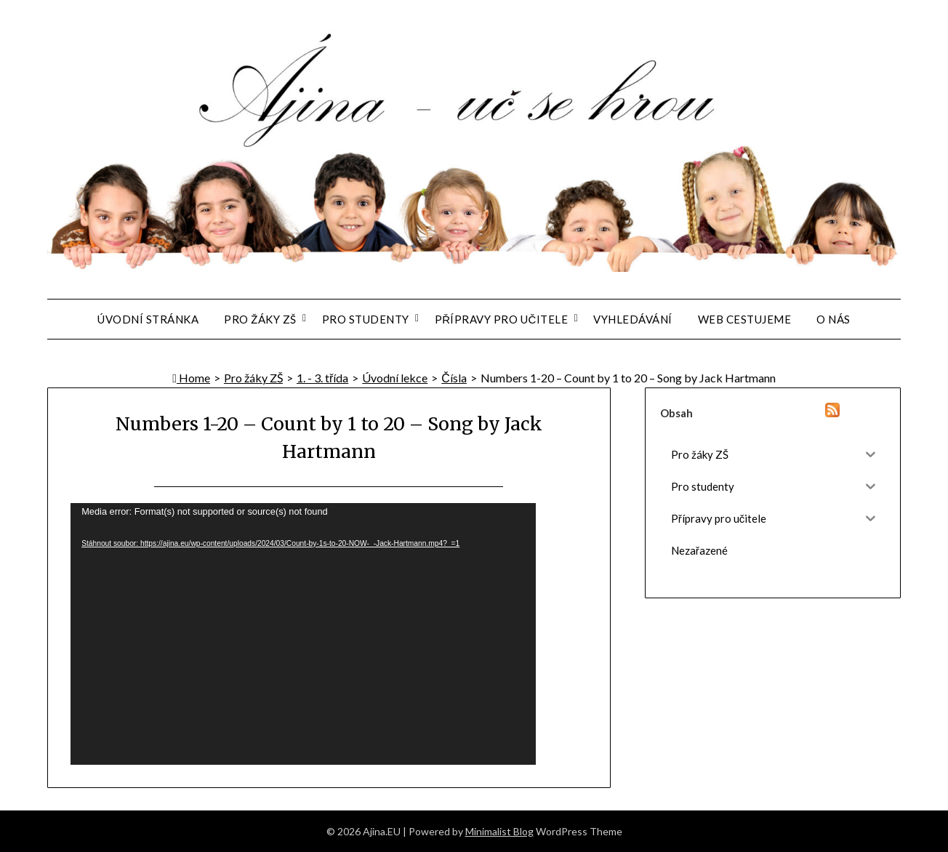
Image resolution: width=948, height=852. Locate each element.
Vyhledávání (632, 319)
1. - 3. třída (322, 378)
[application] (303, 634)
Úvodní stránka (147, 319)
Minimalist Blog (499, 831)
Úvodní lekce (394, 378)
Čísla (454, 378)
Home (191, 378)
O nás (833, 319)
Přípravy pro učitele (502, 319)
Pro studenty (365, 319)
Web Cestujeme (745, 319)
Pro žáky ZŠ (260, 319)
